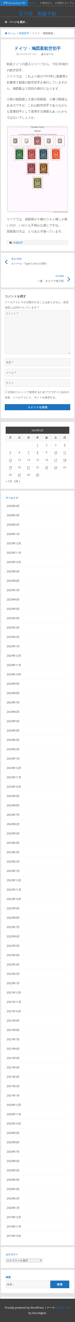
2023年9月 (13, 796)
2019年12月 (14, 1217)
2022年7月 (13, 927)
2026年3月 (13, 515)
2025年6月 (13, 599)
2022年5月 (13, 945)
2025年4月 (13, 618)
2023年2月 (13, 861)
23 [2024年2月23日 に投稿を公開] (46, 467)
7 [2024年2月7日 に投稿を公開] (28, 452)
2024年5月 (13, 721)
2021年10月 (14, 1011)
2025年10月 (14, 562)
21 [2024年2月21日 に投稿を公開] (28, 467)
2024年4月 (13, 730)
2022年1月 (13, 983)
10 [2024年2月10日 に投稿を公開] (55, 452)
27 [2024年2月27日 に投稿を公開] (19, 475)
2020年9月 (13, 1133)
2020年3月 (13, 1189)
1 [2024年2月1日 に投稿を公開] (37, 445)
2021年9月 (13, 1020)
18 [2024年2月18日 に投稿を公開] (64, 460)
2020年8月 (13, 1142)
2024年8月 (13, 693)
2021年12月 (14, 992)
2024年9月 (13, 683)
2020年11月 (14, 1114)
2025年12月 (14, 543)
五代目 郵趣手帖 (38, 13)
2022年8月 (13, 917)
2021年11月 (14, 1002)
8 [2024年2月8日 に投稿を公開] (37, 452)
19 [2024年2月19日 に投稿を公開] (10, 467)
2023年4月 (13, 843)
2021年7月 (13, 1039)
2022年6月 (13, 936)
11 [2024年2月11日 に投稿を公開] (64, 452)
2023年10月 (14, 786)
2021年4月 (13, 1067)
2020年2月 (13, 1198)
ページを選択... (16, 22)
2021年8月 (13, 1030)
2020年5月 (13, 1170)
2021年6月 (13, 1048)
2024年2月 (13, 749)
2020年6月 (13, 1161)
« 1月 (9, 481)
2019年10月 (14, 1236)
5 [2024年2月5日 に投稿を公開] (10, 452)
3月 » (17, 481)
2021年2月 (13, 1086)
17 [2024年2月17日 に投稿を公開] (55, 460)
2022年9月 (13, 908)
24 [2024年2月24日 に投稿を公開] (55, 467)
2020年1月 (13, 1208)
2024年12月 (14, 655)
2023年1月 (13, 871)
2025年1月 (13, 646)
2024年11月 (14, 665)
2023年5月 (13, 833)
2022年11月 (14, 889)
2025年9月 (13, 571)
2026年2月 (13, 524)
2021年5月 (13, 1058)
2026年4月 (13, 506)
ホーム (10, 33)
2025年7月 (13, 590)
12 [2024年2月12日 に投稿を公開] (10, 460)
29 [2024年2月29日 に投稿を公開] (37, 475)
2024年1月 (13, 758)
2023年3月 (13, 852)
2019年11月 (14, 1226)
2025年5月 (13, 609)
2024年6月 (13, 712)
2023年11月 (14, 777)
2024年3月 (13, 740)
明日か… (33, 3)
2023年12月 (14, 768)
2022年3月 (13, 964)
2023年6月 (13, 824)
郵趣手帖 (49, 54)
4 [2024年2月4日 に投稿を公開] (65, 445)
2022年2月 (13, 974)
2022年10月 (14, 899)
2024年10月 (14, 674)
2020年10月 (14, 1123)
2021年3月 (13, 1076)
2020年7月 (13, 1151)
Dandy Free (63, 1307)
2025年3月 (13, 627)
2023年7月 (13, 814)
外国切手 (24, 33)
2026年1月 (13, 534)
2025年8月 (13, 581)
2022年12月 (14, 880)
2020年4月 (13, 1179)
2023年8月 (13, 805)
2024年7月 (13, 702)
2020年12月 (14, 1105)
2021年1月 (13, 1095)
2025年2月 (13, 637)
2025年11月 (14, 552)
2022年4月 (13, 955)
